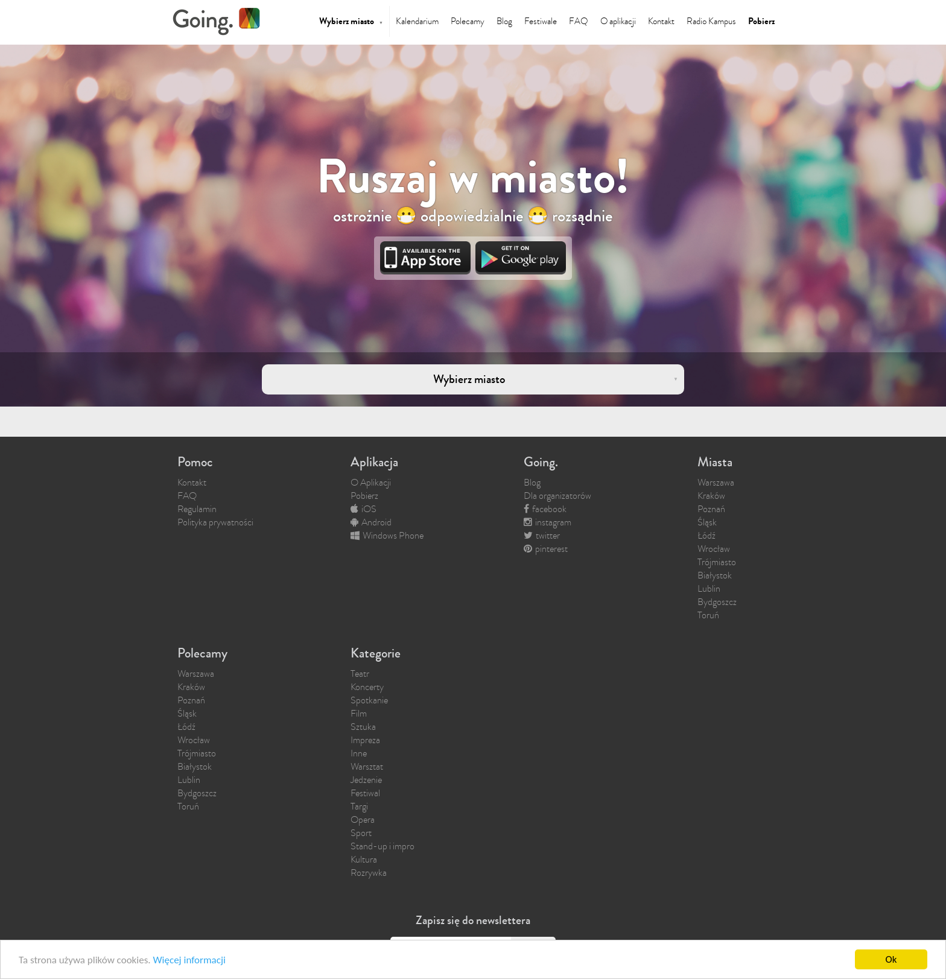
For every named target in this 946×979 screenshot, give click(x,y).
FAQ (578, 21)
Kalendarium (417, 21)
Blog (504, 21)
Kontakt (661, 21)
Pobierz (761, 21)
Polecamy (467, 21)
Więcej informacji (189, 961)
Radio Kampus (711, 21)
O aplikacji (618, 21)
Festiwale (540, 21)
